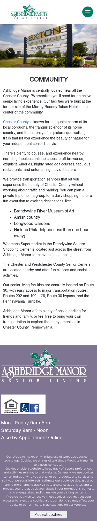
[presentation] (9, 49)
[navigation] (87, 11)
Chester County (16, 122)
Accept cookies (48, 514)
